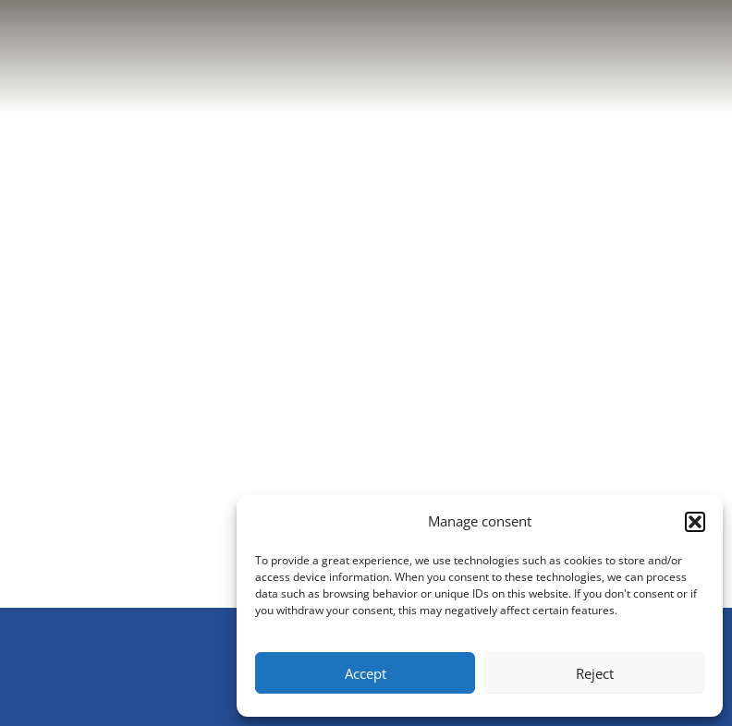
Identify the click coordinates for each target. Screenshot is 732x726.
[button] (695, 522)
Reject (595, 673)
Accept (365, 673)
